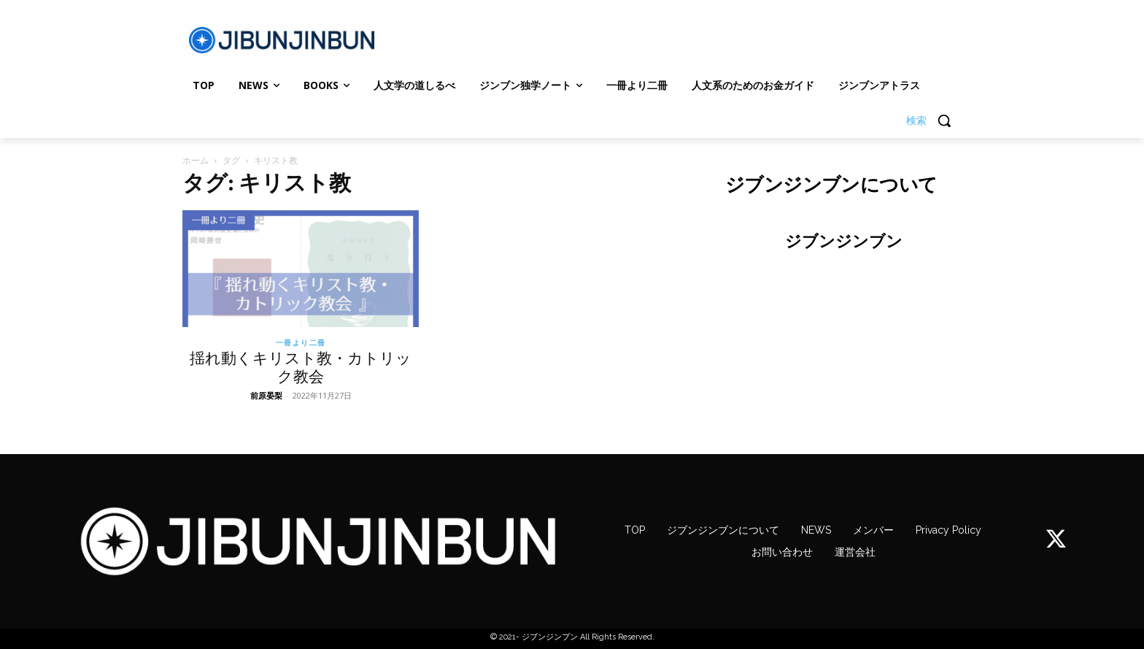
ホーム (195, 160)
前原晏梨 (266, 395)
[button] (934, 120)
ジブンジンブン (844, 241)
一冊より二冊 (301, 342)
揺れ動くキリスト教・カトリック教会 (300, 367)
